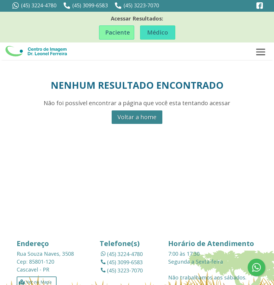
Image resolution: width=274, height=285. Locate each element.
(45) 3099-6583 (86, 5)
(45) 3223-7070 (137, 5)
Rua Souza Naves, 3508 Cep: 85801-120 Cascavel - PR (45, 261)
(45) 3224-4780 (34, 5)
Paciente (117, 32)
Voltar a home (137, 117)
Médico (157, 32)
